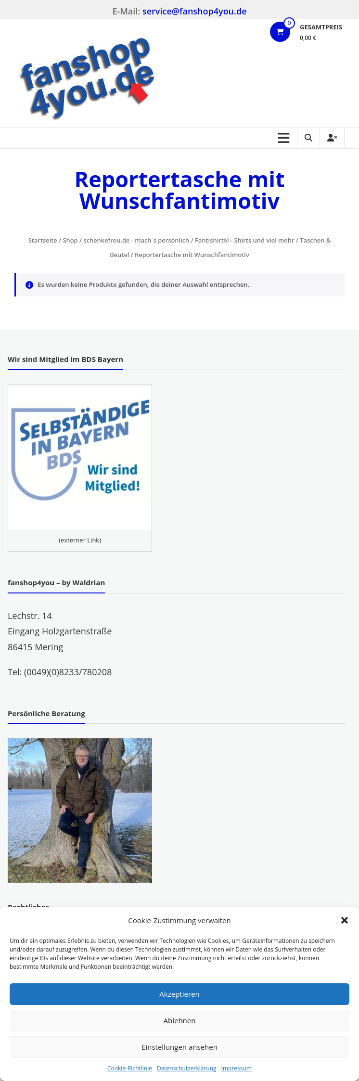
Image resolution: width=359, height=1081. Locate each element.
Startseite (42, 240)
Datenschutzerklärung (187, 1068)
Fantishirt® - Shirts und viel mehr (245, 240)
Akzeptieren (179, 994)
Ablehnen (180, 1020)
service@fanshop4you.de (194, 11)
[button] (344, 920)
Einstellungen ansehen (179, 1047)
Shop (70, 240)
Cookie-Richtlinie (129, 1068)
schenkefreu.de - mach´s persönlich (136, 240)
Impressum (236, 1068)
